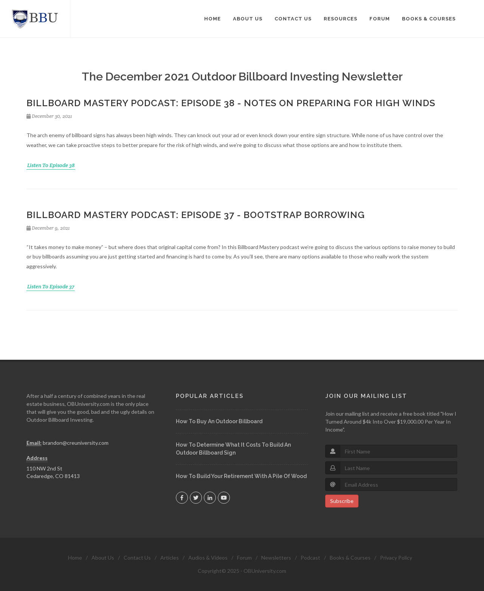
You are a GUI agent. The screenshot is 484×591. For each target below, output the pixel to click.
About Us (103, 557)
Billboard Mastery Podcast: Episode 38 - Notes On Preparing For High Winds (230, 102)
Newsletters (276, 557)
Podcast (310, 557)
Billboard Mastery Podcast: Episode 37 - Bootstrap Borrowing (195, 214)
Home (75, 557)
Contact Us (137, 557)
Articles (169, 557)
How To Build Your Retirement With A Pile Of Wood (241, 476)
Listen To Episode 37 (50, 286)
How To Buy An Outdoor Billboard (219, 421)
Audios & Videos (208, 557)
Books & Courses (350, 557)
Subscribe (342, 501)
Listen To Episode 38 (50, 165)
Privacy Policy (396, 557)
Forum (244, 557)
